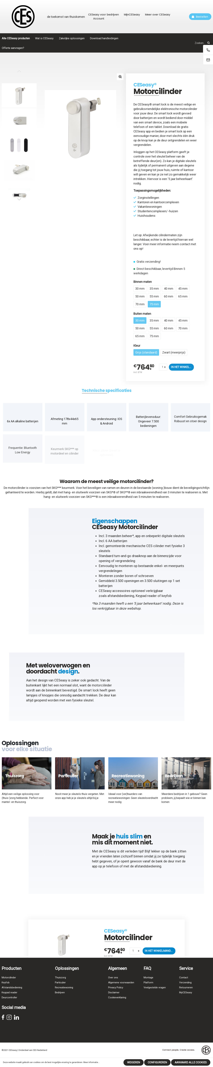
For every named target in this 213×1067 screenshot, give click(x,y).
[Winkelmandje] (200, 16)
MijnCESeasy (132, 14)
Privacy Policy (115, 994)
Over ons (113, 984)
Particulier (60, 989)
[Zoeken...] (174, 43)
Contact (183, 984)
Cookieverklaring (117, 1004)
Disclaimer (113, 999)
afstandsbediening (120, 599)
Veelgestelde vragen (155, 994)
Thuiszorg (60, 984)
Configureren (157, 1062)
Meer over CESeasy (157, 14)
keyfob (167, 599)
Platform (148, 989)
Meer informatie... (91, 1062)
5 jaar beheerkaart (180, 179)
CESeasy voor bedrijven (103, 14)
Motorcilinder (9, 984)
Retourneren (186, 994)
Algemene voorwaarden (121, 989)
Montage (148, 984)
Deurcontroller (9, 1004)
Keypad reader (146, 599)
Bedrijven (60, 999)
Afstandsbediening (12, 994)
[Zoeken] (208, 43)
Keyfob (5, 989)
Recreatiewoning (64, 994)
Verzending (185, 989)
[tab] (106, 393)
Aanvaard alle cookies (191, 1062)
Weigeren (133, 1062)
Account (98, 18)
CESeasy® (144, 84)
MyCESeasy (185, 999)
